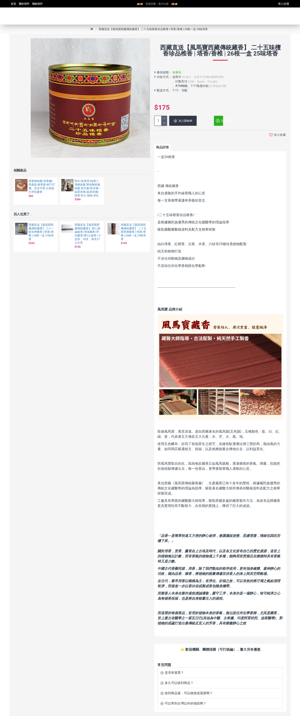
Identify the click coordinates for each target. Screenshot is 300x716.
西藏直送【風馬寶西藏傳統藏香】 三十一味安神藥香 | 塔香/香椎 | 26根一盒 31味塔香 (41, 232)
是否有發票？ (174, 669)
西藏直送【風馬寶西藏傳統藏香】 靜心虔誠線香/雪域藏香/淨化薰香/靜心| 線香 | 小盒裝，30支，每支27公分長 (88, 233)
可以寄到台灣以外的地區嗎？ (185, 700)
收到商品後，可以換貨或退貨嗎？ (189, 690)
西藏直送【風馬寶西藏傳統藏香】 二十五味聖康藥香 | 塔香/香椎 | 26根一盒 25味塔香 (133, 232)
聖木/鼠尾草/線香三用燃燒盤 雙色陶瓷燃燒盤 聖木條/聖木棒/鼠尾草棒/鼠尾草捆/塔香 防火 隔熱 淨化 (87, 188)
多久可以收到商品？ (179, 679)
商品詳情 (163, 148)
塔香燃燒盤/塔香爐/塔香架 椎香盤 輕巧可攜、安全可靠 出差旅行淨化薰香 (42, 186)
